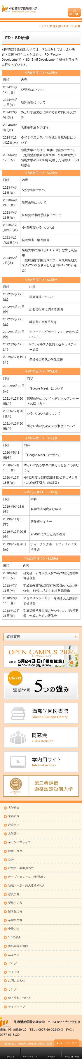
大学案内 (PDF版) (72, 1057)
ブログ (12, 963)
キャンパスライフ (19, 842)
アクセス (13, 972)
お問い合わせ (16, 980)
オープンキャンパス (31, 1057)
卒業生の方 (15, 920)
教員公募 (13, 894)
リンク (12, 989)
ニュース (13, 954)
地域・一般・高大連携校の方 (26, 885)
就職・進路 (15, 851)
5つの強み (14, 937)
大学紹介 (13, 807)
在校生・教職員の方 (21, 868)
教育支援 (13, 825)
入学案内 (13, 833)
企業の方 (13, 928)
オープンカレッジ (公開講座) (26, 877)
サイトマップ (16, 1006)
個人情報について (19, 998)
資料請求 (51, 1057)
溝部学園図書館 (18, 946)
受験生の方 (15, 903)
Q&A (11, 859)
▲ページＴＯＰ (66, 1043)
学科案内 (13, 816)
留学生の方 (15, 911)
